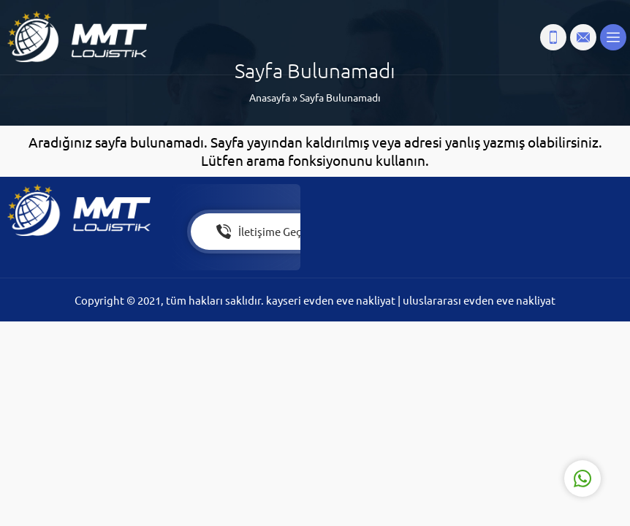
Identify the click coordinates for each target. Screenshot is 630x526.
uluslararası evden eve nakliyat (479, 300)
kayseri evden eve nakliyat (332, 300)
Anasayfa (269, 97)
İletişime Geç (258, 231)
